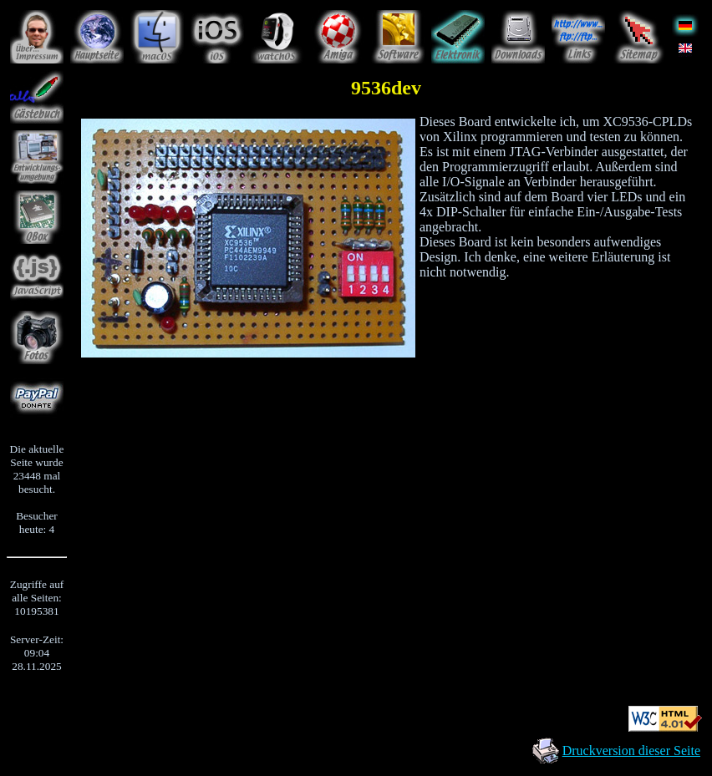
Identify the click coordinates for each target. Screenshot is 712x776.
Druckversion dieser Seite (631, 750)
